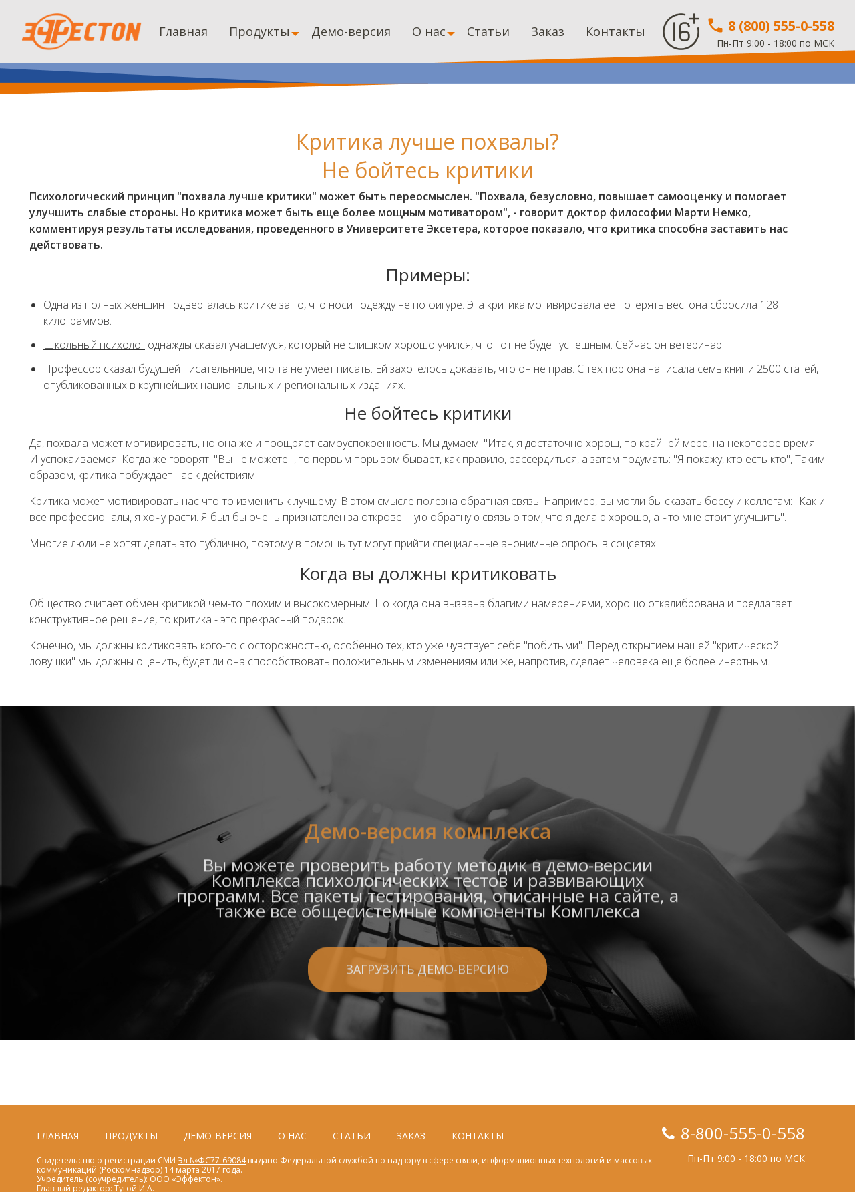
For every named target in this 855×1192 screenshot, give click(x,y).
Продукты (259, 31)
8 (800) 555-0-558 (770, 26)
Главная (183, 31)
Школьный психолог (94, 344)
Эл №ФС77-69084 (212, 1160)
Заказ (547, 31)
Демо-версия (351, 31)
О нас (429, 31)
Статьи (488, 31)
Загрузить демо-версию (427, 1027)
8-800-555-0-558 (743, 1133)
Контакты (615, 31)
